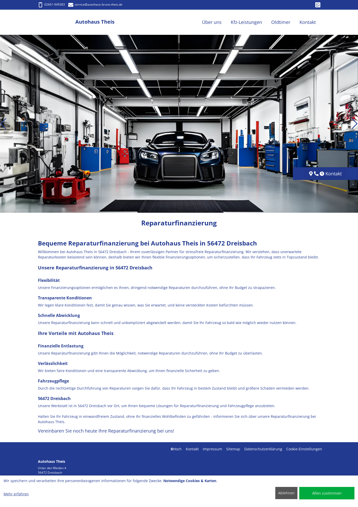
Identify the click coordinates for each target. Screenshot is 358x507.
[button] (3, 123)
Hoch (176, 449)
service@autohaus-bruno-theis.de (95, 4)
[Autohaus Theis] (57, 22)
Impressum (212, 449)
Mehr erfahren (16, 493)
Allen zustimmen (326, 493)
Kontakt (192, 449)
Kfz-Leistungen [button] (246, 22)
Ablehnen (286, 492)
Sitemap (233, 449)
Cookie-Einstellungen (304, 449)
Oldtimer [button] (280, 22)
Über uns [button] (212, 22)
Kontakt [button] (307, 22)
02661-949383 (51, 4)
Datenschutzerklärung (263, 449)
